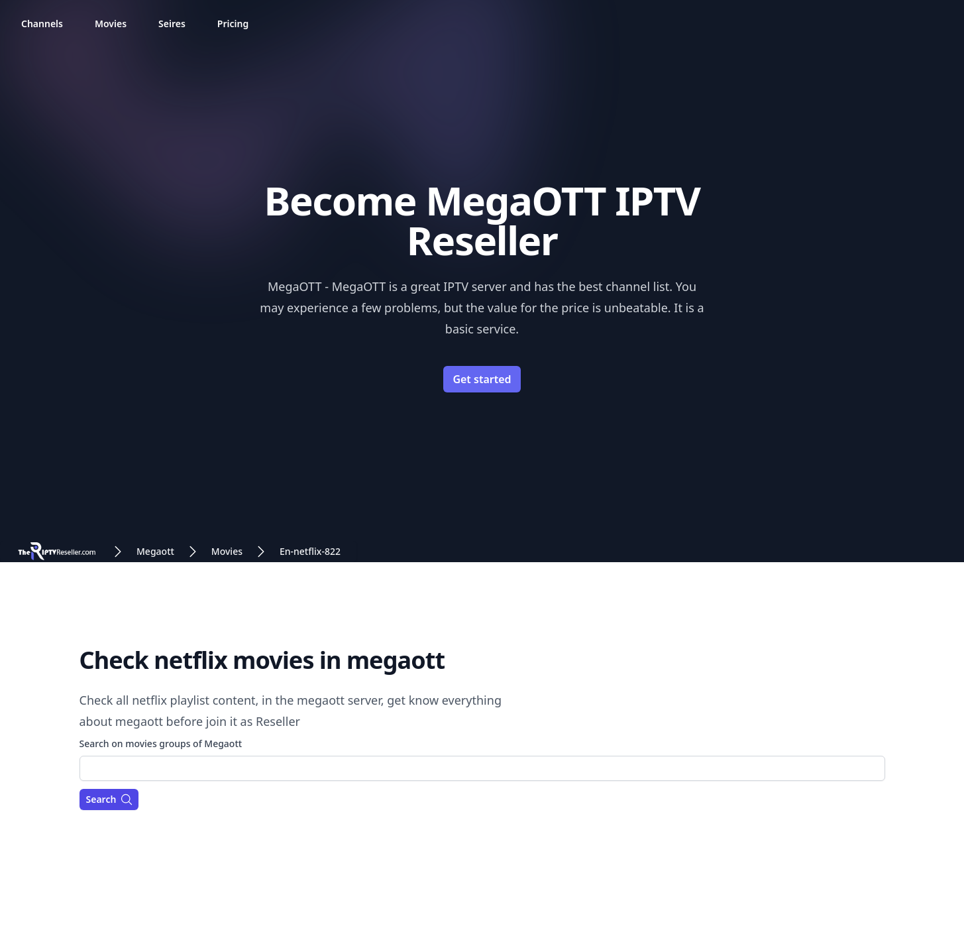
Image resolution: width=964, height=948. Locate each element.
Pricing (232, 23)
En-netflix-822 (310, 551)
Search (110, 799)
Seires (172, 23)
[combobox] (482, 768)
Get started (482, 379)
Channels (42, 23)
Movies (111, 23)
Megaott (155, 551)
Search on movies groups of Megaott (161, 743)
